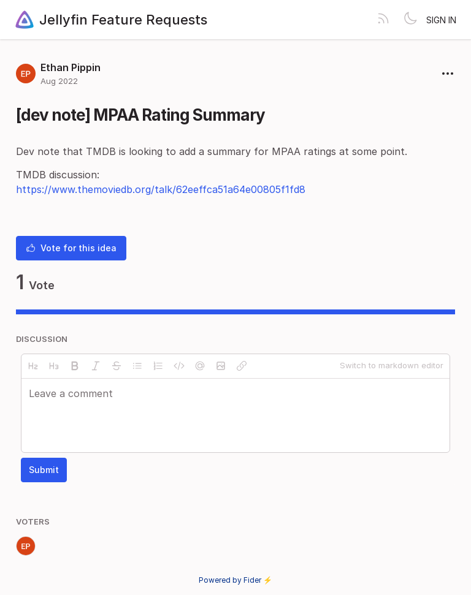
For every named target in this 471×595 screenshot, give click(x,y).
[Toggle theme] (410, 19)
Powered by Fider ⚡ (235, 580)
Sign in (441, 20)
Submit (44, 469)
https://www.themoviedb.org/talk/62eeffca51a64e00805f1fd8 (160, 189)
